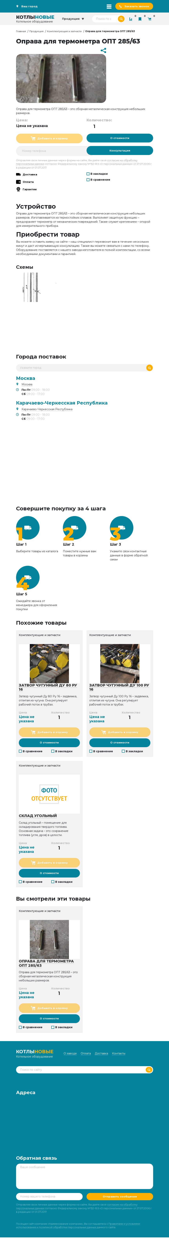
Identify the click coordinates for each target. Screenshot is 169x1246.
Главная (21, 31)
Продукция (36, 31)
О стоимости (120, 139)
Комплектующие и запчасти (64, 31)
